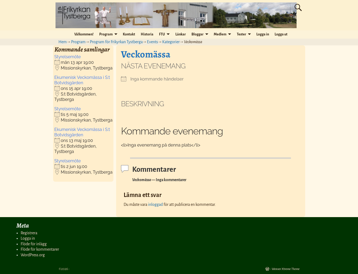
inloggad (155, 204)
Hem (62, 42)
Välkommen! (84, 34)
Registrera (29, 233)
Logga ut (281, 34)
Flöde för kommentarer (40, 249)
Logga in (262, 34)
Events (152, 42)
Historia (147, 34)
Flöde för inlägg (34, 244)
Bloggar (197, 34)
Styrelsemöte (67, 56)
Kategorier (171, 42)
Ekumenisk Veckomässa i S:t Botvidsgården (82, 80)
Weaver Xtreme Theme (286, 269)
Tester (241, 34)
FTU (162, 34)
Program (106, 34)
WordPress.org (33, 255)
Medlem (220, 34)
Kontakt (129, 34)
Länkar (180, 34)
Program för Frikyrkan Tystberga (116, 42)
